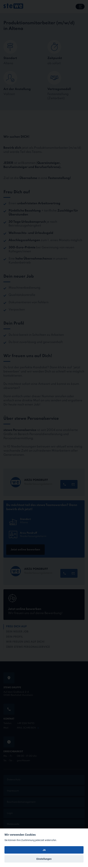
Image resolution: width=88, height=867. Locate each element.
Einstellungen (44, 859)
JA (44, 850)
